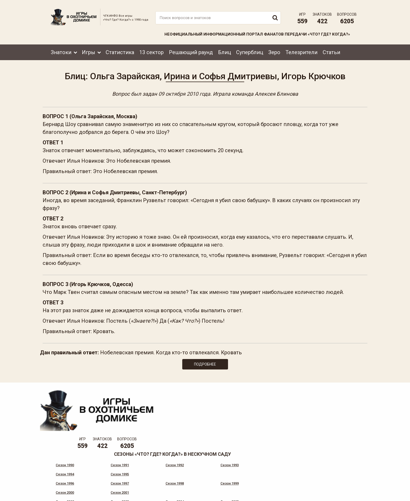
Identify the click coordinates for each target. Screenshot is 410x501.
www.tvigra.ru (243, 473)
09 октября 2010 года (184, 92)
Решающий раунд (191, 49)
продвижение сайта (347, 494)
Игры (88, 49)
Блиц (224, 49)
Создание (341, 492)
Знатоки (61, 49)
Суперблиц (249, 49)
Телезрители (301, 49)
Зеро (274, 49)
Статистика (120, 49)
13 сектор (151, 49)
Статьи (331, 49)
